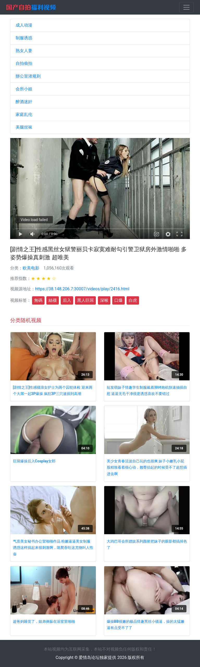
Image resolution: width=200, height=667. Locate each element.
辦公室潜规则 (28, 76)
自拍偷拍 (24, 63)
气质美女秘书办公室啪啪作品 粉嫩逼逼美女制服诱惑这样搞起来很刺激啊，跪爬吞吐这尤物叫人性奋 (53, 547)
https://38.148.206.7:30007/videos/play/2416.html (82, 288)
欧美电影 (31, 268)
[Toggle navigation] (186, 7)
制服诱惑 (24, 37)
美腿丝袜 (24, 127)
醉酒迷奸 (24, 101)
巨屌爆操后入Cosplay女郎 (34, 461)
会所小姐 (24, 88)
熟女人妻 (24, 50)
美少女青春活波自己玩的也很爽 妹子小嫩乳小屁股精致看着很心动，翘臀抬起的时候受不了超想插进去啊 (147, 467)
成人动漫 (24, 25)
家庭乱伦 (24, 114)
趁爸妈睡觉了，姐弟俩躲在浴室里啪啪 (44, 621)
